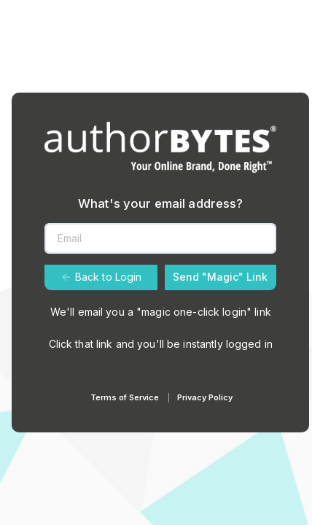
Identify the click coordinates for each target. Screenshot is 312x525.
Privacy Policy (205, 397)
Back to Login (101, 277)
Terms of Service (124, 397)
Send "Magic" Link (220, 277)
